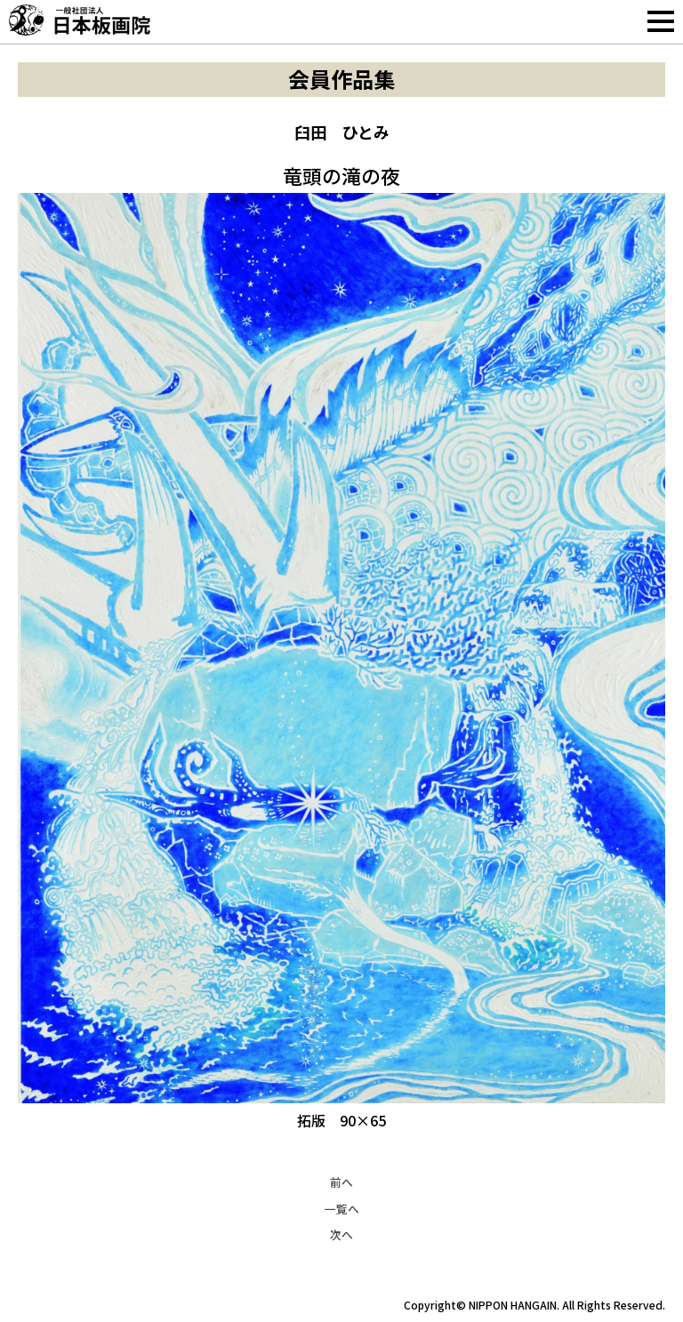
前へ (341, 1182)
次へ (341, 1234)
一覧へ (342, 1208)
